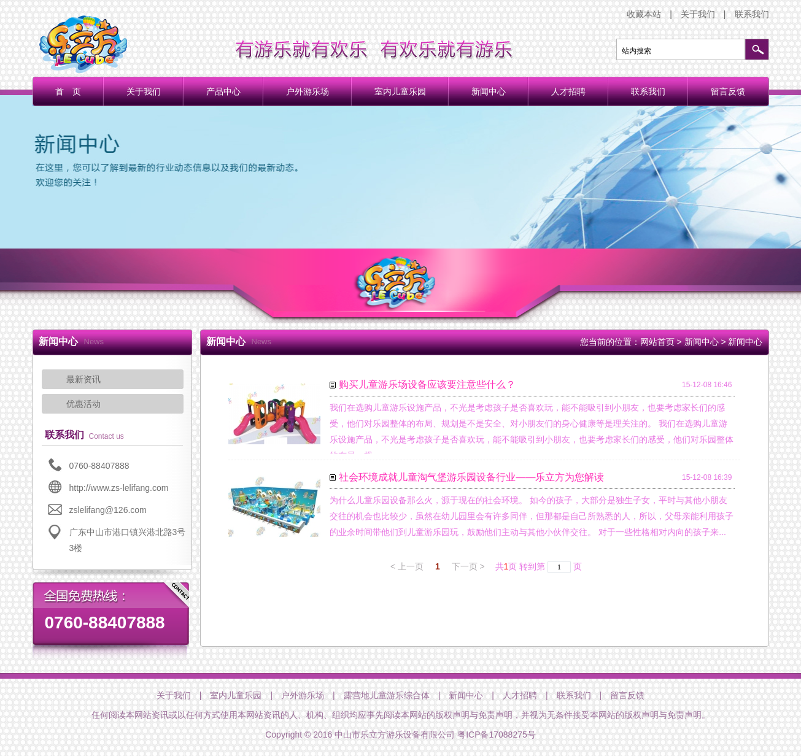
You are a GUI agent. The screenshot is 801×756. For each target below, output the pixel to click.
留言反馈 (728, 91)
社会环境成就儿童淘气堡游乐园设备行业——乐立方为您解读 (471, 477)
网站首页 (657, 342)
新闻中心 (488, 91)
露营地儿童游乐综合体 (387, 695)
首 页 (68, 91)
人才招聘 (568, 91)
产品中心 (223, 91)
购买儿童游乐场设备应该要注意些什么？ (427, 384)
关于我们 (698, 14)
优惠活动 (83, 404)
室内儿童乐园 (400, 91)
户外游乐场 (307, 91)
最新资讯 (83, 379)
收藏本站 (644, 14)
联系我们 (752, 14)
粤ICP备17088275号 (496, 734)
